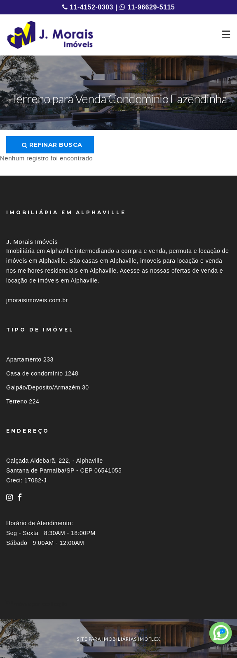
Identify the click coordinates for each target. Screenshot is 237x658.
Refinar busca (52, 144)
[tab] (118, 604)
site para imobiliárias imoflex (118, 639)
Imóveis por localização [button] (39, 604)
